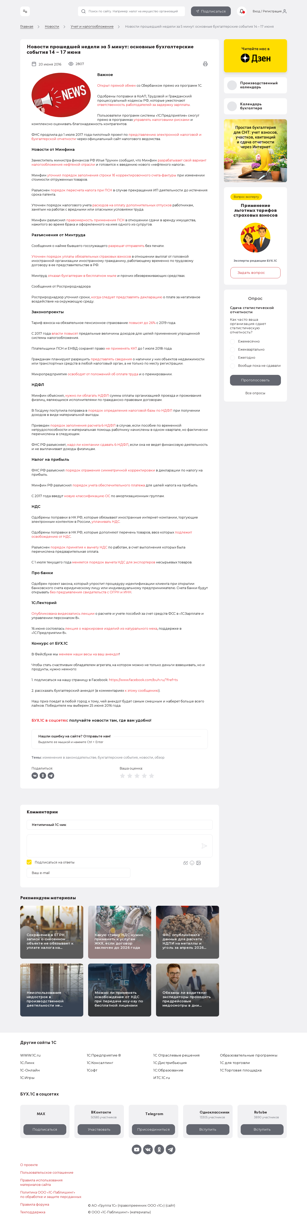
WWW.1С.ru (30, 1055)
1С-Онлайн (30, 1070)
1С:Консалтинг (100, 1063)
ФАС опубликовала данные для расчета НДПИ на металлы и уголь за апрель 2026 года (183, 943)
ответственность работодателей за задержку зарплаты (143, 105)
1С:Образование (168, 1070)
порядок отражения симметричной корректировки (110, 470)
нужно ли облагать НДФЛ (87, 395)
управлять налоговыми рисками (162, 120)
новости (146, 757)
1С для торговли (235, 1063)
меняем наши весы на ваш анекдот (89, 654)
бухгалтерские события (118, 757)
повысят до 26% (142, 323)
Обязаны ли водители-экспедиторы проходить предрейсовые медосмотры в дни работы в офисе (186, 1001)
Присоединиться (153, 1129)
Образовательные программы (248, 1055)
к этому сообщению (141, 691)
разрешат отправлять (126, 246)
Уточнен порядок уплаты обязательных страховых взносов (82, 256)
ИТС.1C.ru (161, 1078)
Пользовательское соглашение (46, 1173)
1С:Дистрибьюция (170, 1063)
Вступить (207, 1129)
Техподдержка (32, 1212)
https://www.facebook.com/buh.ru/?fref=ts (143, 680)
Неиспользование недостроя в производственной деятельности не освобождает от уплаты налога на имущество (50, 1003)
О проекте (29, 1165)
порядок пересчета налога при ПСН (82, 190)
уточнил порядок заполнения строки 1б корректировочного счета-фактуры (111, 175)
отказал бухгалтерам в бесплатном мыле (82, 276)
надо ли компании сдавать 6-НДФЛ (98, 445)
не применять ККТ (121, 348)
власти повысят (65, 333)
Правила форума (34, 1204)
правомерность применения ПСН (95, 220)
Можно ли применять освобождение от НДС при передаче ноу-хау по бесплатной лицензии (119, 999)
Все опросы (255, 393)
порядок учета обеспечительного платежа (109, 485)
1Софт (92, 1070)
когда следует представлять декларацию (126, 297)
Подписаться (213, 11)
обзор (160, 757)
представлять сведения (111, 359)
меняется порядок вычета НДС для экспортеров (114, 562)
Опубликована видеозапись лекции (63, 614)
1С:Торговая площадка (241, 1070)
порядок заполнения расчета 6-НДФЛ (83, 425)
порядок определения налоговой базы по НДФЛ (130, 410)
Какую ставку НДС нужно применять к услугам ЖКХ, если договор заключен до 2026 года (119, 941)
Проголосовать (255, 380)
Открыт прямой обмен (116, 86)
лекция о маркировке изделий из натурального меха (111, 629)
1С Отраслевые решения (176, 1055)
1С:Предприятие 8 (104, 1055)
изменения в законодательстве (69, 757)
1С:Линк (27, 1063)
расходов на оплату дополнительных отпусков (132, 205)
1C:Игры (27, 1078)
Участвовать (99, 1129)
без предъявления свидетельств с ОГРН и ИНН (90, 592)
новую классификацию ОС (87, 496)
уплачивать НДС (106, 522)
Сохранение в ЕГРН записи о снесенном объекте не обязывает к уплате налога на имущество (50, 943)
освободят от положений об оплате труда (103, 374)
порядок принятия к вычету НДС (79, 547)
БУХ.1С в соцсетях (49, 720)
